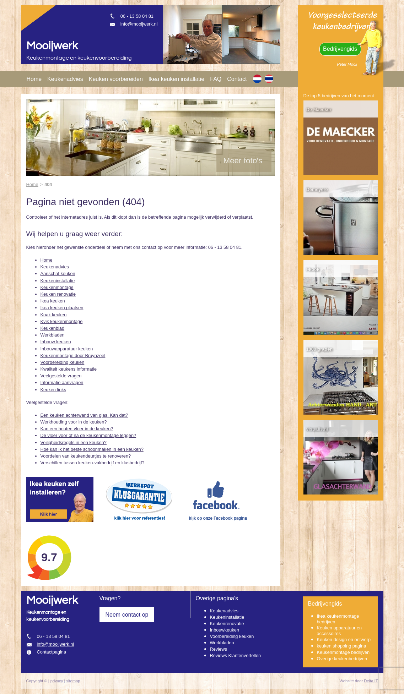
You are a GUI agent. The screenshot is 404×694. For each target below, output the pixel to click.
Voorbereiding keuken (63, 362)
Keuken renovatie (58, 294)
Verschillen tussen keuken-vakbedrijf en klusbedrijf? (93, 462)
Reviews (218, 649)
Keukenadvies (65, 79)
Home (34, 79)
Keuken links (53, 389)
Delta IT (371, 681)
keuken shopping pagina (341, 646)
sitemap (73, 681)
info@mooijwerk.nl (139, 24)
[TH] (269, 79)
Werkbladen (53, 335)
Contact (237, 79)
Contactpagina (51, 652)
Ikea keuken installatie (176, 79)
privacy (56, 681)
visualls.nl (317, 429)
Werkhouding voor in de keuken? (74, 422)
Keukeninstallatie (58, 280)
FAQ (215, 79)
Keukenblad (53, 328)
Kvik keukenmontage (62, 321)
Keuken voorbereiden (116, 79)
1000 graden (319, 349)
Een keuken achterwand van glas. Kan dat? (84, 415)
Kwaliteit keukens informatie (69, 369)
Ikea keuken (53, 301)
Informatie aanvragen (62, 382)
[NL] (257, 79)
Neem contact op (127, 615)
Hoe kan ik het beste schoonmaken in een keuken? (92, 449)
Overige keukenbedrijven (342, 658)
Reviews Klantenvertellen (235, 655)
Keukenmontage (57, 287)
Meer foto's (243, 160)
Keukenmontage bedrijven (343, 652)
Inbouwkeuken (224, 630)
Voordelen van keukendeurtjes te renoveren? (86, 456)
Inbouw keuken (56, 341)
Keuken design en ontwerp (344, 639)
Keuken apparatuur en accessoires (339, 630)
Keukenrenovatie (227, 623)
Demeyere (317, 189)
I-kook (313, 269)
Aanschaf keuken (58, 273)
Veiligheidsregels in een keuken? (74, 442)
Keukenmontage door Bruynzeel (73, 355)
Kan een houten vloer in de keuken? (77, 428)
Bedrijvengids (340, 49)
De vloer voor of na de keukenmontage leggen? (88, 435)
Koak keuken (54, 314)
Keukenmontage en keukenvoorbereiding (79, 58)
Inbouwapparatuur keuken (67, 348)
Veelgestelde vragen (61, 375)
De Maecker (319, 109)
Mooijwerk (52, 46)
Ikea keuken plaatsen (62, 307)
